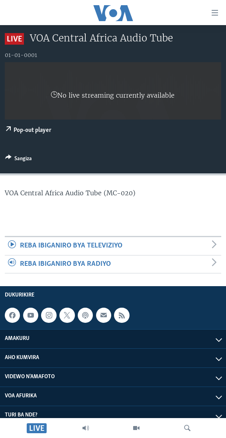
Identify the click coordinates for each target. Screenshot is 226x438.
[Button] (18, 159)
